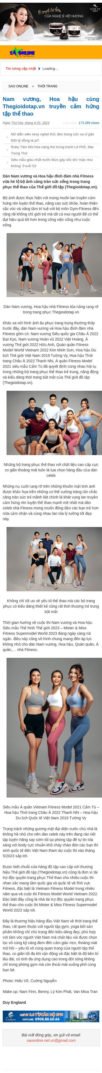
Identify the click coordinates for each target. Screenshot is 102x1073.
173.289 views (88, 123)
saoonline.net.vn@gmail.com (51, 1040)
